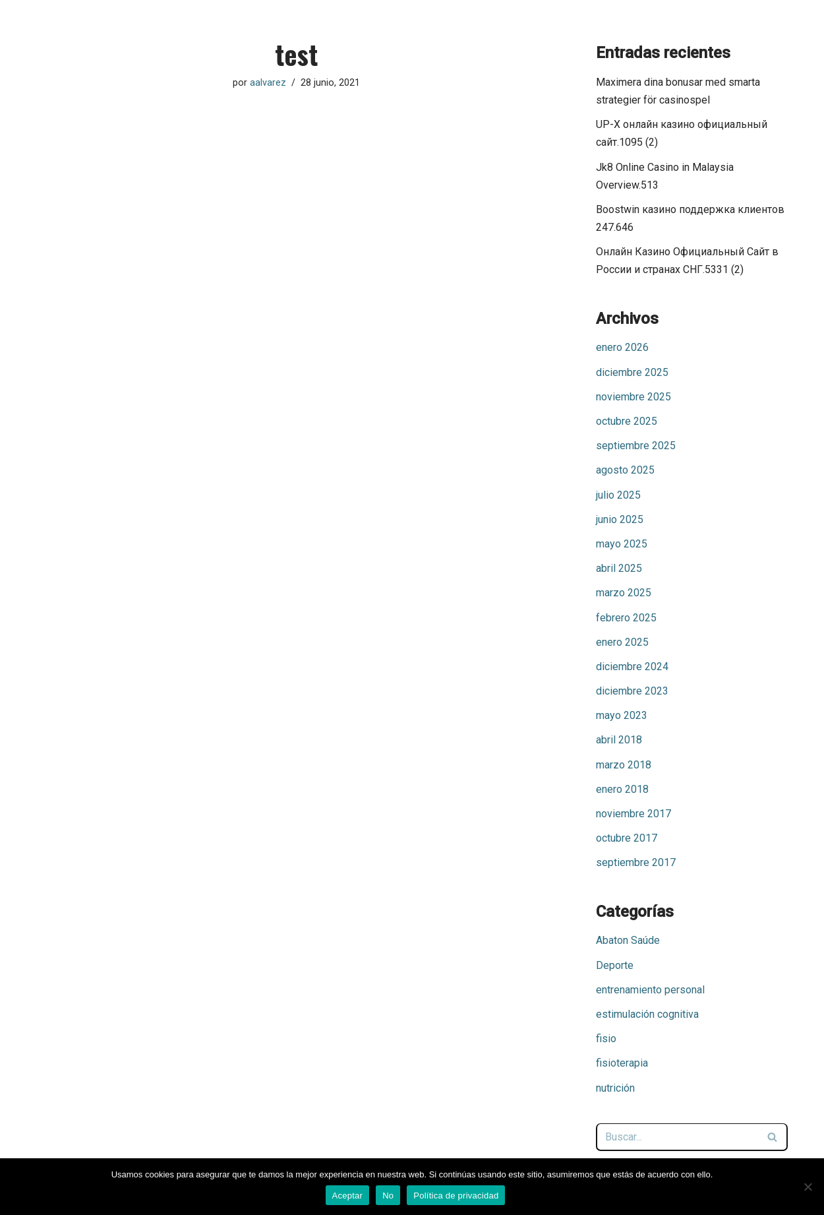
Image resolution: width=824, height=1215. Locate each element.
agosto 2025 (625, 470)
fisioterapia (622, 1063)
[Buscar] (677, 1137)
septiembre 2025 (636, 445)
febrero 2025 (626, 617)
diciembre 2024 (632, 666)
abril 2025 (619, 568)
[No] (807, 1186)
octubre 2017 (626, 838)
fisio (606, 1038)
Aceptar (347, 1195)
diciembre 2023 (632, 691)
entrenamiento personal (650, 989)
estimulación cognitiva (647, 1014)
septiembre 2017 (636, 862)
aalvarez (268, 82)
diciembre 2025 (632, 372)
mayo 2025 (621, 544)
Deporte (614, 965)
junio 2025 (619, 519)
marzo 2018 (623, 765)
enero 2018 (622, 789)
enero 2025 (622, 642)
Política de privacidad (455, 1195)
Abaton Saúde (628, 940)
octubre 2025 (626, 421)
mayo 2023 (621, 715)
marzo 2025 (623, 592)
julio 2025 (618, 495)
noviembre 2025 (633, 396)
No (388, 1195)
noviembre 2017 (633, 813)
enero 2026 (622, 347)
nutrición (615, 1088)
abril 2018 (619, 739)
